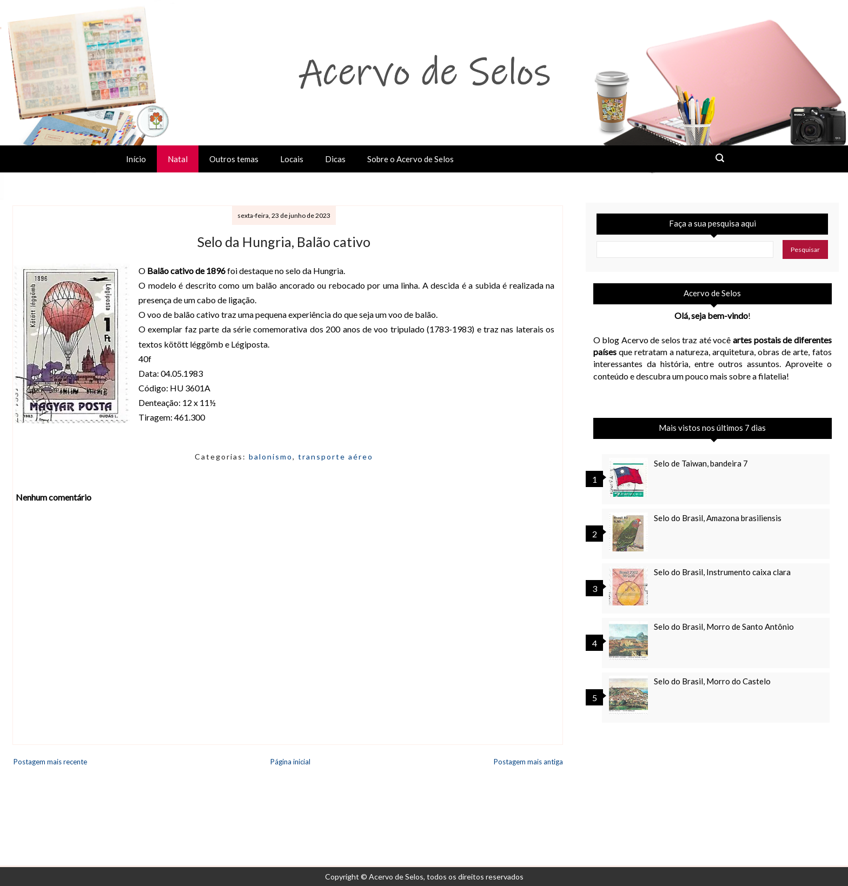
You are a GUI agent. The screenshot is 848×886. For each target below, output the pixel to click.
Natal (178, 159)
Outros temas (234, 159)
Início (136, 159)
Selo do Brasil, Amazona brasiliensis (717, 518)
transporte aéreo (335, 456)
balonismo (271, 456)
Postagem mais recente (50, 761)
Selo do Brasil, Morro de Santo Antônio (724, 626)
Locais (291, 159)
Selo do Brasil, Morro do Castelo (712, 681)
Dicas (335, 159)
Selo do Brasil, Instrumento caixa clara (722, 572)
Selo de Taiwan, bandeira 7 (701, 463)
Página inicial (290, 761)
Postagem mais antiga (528, 761)
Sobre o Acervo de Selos (410, 159)
